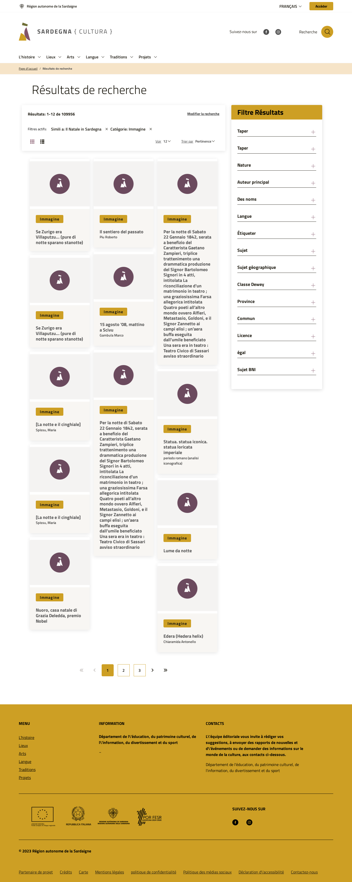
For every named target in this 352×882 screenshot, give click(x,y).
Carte (83, 872)
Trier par (187, 141)
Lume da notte (177, 551)
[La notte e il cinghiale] (58, 424)
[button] (39, 57)
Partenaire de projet (36, 872)
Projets (25, 778)
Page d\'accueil (28, 68)
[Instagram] (278, 32)
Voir (158, 141)
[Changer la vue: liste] (42, 141)
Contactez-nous (304, 872)
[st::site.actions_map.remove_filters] (106, 129)
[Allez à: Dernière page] (166, 670)
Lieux (23, 745)
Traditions (27, 769)
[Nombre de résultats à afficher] (168, 141)
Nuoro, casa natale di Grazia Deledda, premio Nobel (58, 615)
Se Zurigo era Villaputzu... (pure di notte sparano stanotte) (59, 237)
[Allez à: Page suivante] (153, 670)
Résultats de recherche (57, 68)
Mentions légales (109, 872)
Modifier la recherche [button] (203, 113)
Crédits (66, 872)
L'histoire (26, 737)
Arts (22, 753)
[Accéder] (321, 6)
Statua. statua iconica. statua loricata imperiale (185, 447)
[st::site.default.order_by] (206, 141)
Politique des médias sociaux (207, 872)
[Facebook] (266, 32)
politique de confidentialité (153, 872)
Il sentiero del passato (121, 232)
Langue (25, 761)
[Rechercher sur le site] (327, 32)
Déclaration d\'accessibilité (261, 872)
